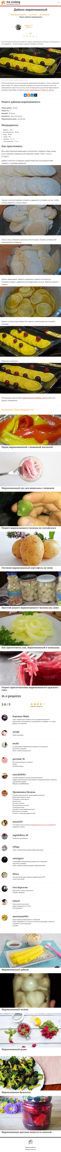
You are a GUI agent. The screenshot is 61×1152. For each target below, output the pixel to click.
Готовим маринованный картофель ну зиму (27, 568)
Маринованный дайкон (15, 969)
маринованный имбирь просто (35, 398)
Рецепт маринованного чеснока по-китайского (29, 528)
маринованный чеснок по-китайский (42, 825)
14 (30, 33)
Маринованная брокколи (16, 1092)
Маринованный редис (14, 1049)
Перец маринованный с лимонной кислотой (27, 447)
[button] (58, 2)
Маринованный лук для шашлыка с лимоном (28, 488)
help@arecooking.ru (30, 1149)
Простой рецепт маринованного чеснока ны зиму (30, 607)
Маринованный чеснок (15, 1009)
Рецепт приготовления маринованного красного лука (30, 688)
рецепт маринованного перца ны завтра (39, 90)
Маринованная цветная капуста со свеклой (27, 1132)
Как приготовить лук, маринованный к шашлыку (30, 647)
